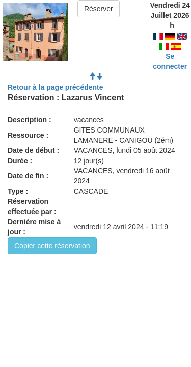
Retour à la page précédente (55, 87)
